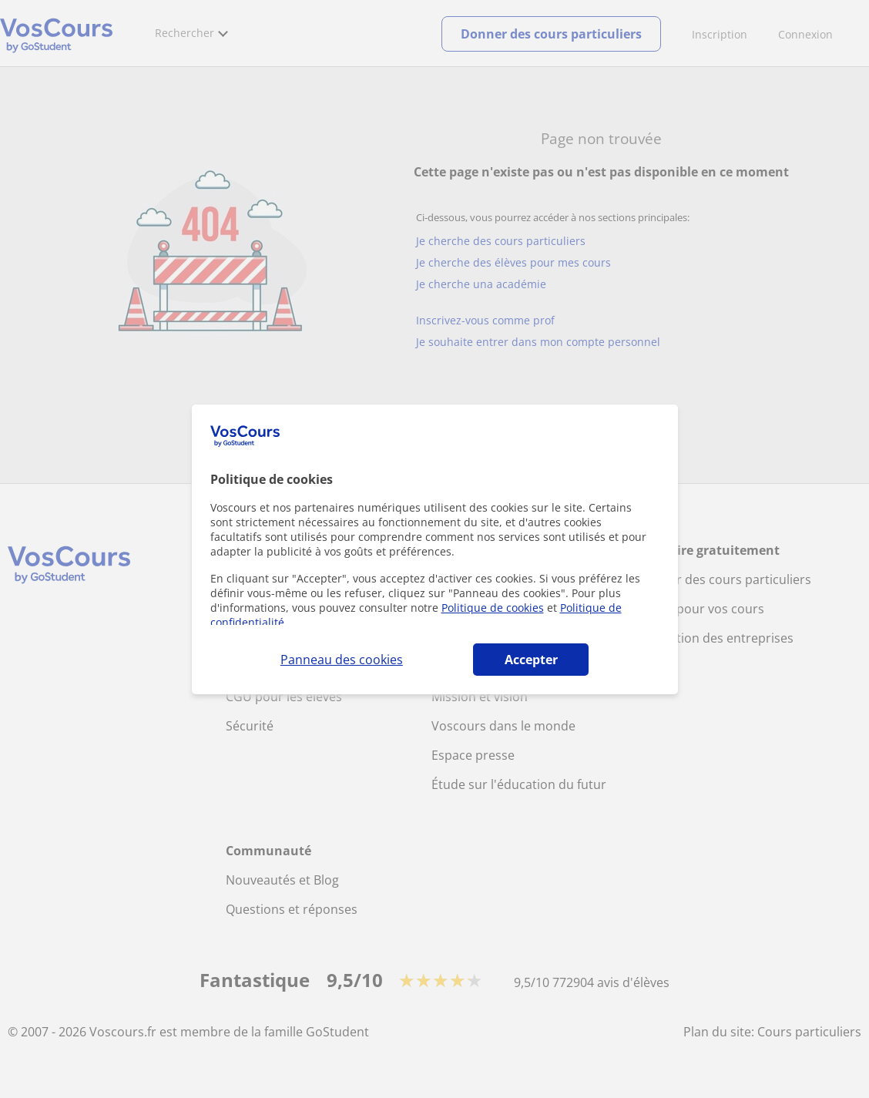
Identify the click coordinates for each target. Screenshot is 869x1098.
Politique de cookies (492, 607)
